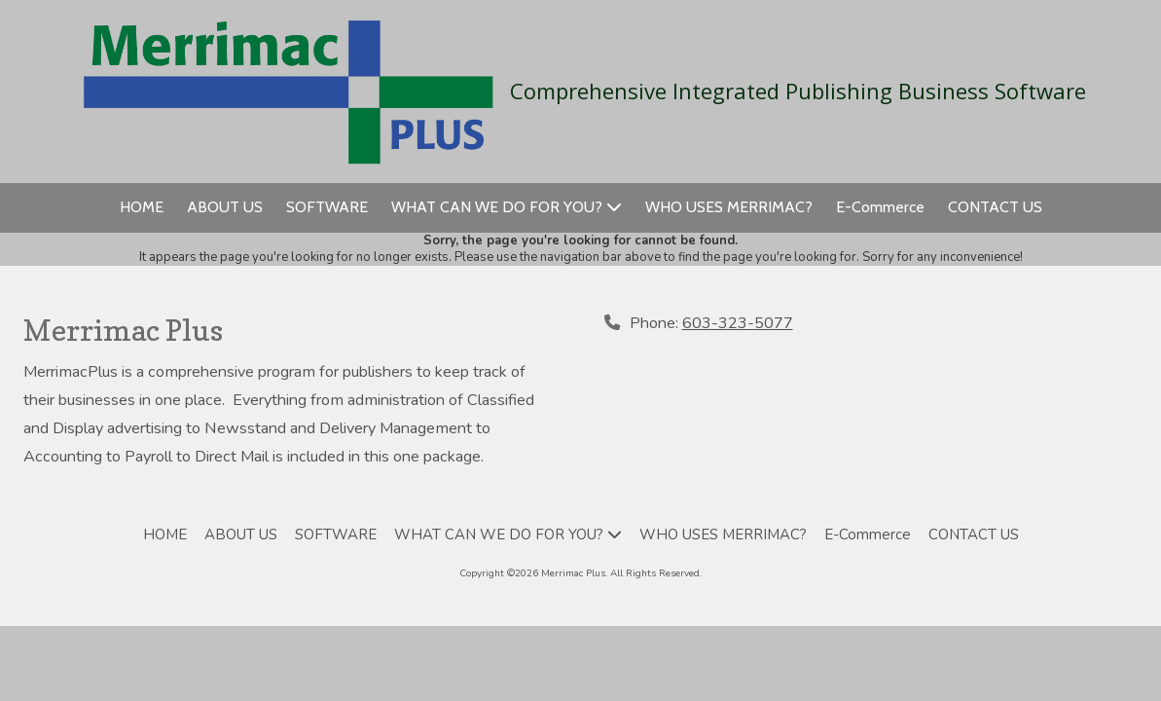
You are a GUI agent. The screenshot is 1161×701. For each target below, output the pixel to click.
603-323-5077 (737, 323)
